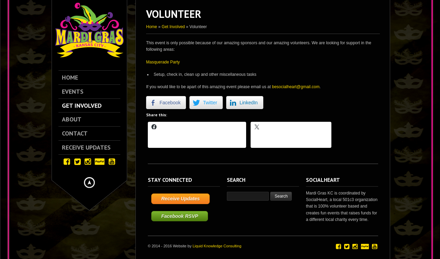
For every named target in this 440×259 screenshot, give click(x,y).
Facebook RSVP (179, 216)
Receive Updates (180, 198)
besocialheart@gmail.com (295, 86)
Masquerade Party (163, 62)
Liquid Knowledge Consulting (216, 246)
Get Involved (173, 26)
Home (151, 26)
